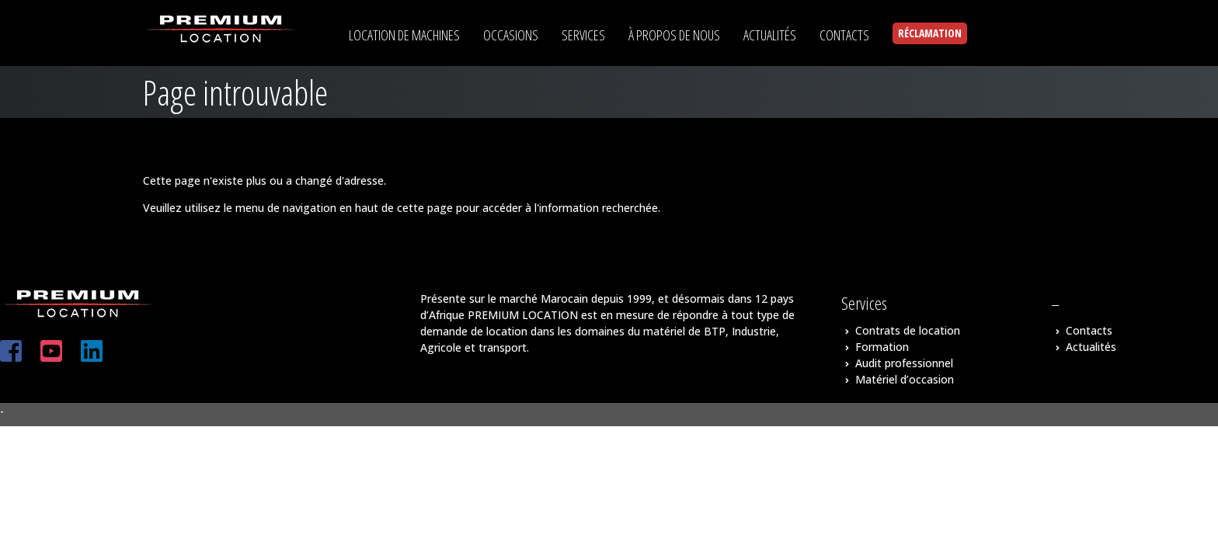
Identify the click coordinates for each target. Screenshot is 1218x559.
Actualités (1091, 346)
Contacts (1089, 330)
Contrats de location (907, 330)
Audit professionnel (904, 363)
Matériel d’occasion (904, 379)
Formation (882, 346)
